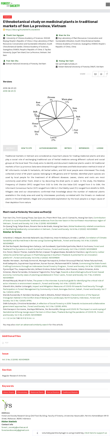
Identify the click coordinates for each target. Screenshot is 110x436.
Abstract (10, 148)
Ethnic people (8, 392)
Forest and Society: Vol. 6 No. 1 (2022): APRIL (87, 266)
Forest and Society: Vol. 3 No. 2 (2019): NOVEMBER (34, 223)
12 (25, 318)
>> (34, 318)
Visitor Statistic (9, 421)
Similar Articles (12, 232)
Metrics (68, 148)
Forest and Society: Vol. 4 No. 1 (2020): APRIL (62, 283)
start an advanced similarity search (32, 324)
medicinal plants (37, 392)
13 (28, 318)
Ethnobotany (22, 392)
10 (22, 318)
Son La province (53, 392)
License (100, 148)
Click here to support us (96, 433)
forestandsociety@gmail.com (15, 430)
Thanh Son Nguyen (13, 35)
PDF (6, 343)
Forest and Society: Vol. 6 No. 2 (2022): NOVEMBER (74, 229)
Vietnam (7, 17)
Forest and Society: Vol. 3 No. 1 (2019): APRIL (47, 306)
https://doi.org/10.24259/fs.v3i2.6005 (21, 29)
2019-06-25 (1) (9, 91)
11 (23, 318)
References (84, 148)
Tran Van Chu (10, 61)
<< (4, 318)
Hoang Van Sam (65, 61)
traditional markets (70, 392)
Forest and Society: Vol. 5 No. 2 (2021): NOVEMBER (74, 249)
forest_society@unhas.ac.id (15, 427)
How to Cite (26, 148)
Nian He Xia (63, 35)
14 (30, 318)
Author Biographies (48, 148)
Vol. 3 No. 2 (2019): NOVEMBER (15, 359)
